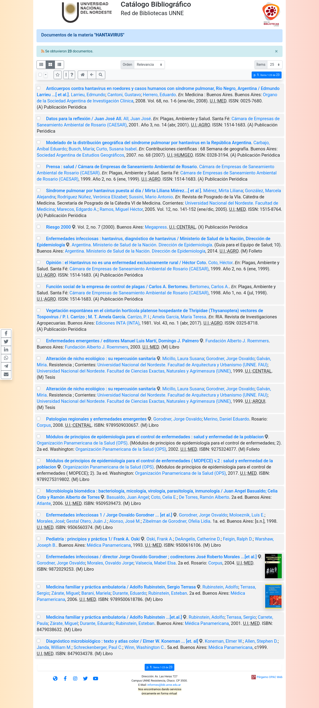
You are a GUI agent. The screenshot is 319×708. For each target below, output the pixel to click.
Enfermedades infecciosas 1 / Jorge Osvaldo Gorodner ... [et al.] (109, 515)
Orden (127, 64)
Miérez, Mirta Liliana (223, 190)
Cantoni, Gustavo (124, 94)
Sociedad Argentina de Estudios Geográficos (80, 155)
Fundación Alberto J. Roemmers (237, 340)
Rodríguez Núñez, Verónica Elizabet (92, 196)
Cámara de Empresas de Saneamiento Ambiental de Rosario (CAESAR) (139, 268)
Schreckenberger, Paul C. (98, 647)
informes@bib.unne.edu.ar (164, 684)
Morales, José (50, 521)
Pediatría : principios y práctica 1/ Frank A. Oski (93, 539)
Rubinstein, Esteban (167, 593)
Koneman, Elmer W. (224, 641)
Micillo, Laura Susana (183, 358)
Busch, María (81, 149)
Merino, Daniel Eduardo (226, 419)
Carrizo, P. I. (138, 316)
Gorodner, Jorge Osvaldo (230, 358)
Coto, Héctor (220, 262)
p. (267, 75)
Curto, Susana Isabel (116, 149)
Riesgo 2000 (58, 227)
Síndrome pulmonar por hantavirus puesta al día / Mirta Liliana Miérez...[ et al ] (123, 190)
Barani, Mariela (96, 593)
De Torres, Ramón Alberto (204, 497)
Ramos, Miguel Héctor (121, 209)
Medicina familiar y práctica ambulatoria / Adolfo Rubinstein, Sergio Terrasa (121, 587)
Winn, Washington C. (144, 647)
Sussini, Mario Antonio (151, 196)
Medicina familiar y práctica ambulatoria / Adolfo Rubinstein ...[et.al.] (114, 617)
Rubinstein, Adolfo (220, 587)
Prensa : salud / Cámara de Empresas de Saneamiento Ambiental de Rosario (121, 166)
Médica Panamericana (109, 545)
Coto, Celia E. (164, 497)
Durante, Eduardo (129, 593)
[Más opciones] (66, 75)
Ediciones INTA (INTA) (118, 323)
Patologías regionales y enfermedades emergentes (96, 419)
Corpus (44, 425)
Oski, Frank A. (159, 539)
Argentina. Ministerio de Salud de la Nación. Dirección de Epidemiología (142, 244)
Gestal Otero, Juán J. (86, 521)
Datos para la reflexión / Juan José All (83, 118)
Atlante (44, 503)
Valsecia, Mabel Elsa (155, 563)
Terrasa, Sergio (241, 617)
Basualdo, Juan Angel (128, 497)
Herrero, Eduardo (159, 94)
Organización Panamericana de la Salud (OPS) (82, 443)
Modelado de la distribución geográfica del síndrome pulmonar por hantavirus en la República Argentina (148, 142)
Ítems (261, 64)
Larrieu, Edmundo (88, 94)
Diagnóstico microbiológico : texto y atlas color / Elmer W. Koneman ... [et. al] (122, 641)
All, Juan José (137, 118)
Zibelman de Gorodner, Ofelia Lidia (176, 521)
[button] (71, 75)
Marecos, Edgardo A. (77, 209)
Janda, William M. (54, 647)
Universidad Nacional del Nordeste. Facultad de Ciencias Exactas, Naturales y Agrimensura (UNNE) (134, 371)
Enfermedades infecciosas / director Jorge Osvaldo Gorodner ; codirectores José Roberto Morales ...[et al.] (151, 556)
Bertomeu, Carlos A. (209, 286)
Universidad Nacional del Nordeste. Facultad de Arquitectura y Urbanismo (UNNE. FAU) (182, 364)
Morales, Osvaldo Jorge (110, 563)
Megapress (156, 227)
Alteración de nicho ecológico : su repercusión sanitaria (101, 358)
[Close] (276, 51)
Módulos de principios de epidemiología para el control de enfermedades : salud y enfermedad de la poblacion (155, 436)
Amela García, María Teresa (179, 316)
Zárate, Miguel (65, 593)
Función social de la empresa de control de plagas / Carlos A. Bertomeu (116, 286)
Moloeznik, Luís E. (247, 515)
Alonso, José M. (125, 521)
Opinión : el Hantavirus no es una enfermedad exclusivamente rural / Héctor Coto (126, 262)
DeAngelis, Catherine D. (198, 539)
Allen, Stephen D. (261, 641)
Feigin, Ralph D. (238, 539)
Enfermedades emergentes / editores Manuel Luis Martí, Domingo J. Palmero (122, 340)
